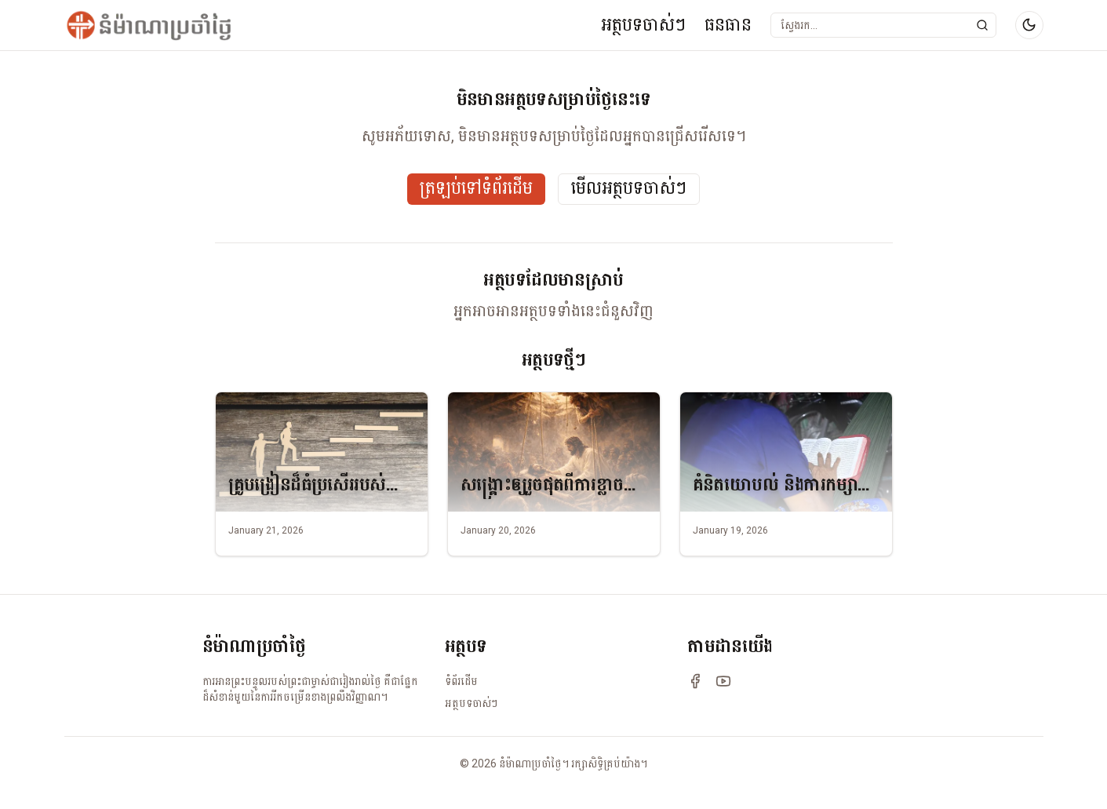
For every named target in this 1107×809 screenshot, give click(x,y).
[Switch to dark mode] (1029, 25)
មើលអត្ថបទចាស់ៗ (628, 189)
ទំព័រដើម (461, 681)
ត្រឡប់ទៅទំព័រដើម (476, 189)
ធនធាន (728, 25)
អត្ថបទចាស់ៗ (643, 25)
